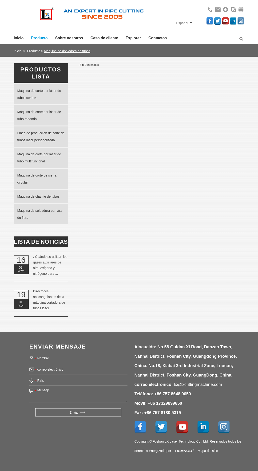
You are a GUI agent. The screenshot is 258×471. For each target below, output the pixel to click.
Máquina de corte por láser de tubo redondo (39, 115)
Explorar (133, 38)
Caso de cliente (104, 38)
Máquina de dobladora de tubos (67, 51)
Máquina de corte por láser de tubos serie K (39, 94)
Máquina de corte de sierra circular (37, 178)
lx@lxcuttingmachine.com (198, 384)
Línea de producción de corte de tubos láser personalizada (41, 136)
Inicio (19, 38)
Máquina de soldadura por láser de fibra (40, 214)
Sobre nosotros (69, 38)
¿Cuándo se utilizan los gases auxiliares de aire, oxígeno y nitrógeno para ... (50, 265)
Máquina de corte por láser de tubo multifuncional (39, 157)
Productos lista (40, 73)
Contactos (157, 38)
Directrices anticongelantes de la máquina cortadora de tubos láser (49, 299)
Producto (39, 38)
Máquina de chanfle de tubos (38, 196)
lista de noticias (41, 242)
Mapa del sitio (208, 451)
